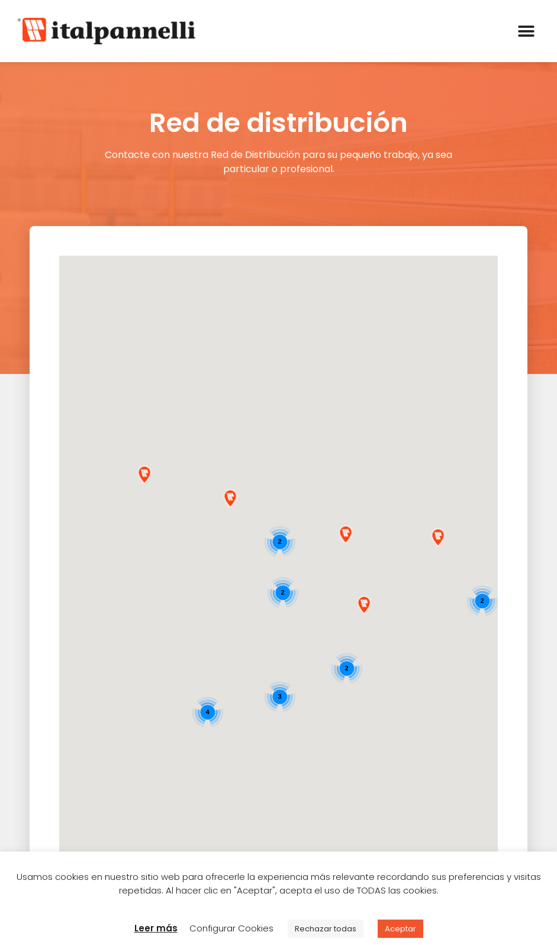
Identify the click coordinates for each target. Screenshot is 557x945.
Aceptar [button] (400, 928)
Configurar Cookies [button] (231, 928)
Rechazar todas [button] (325, 928)
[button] (526, 31)
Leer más (156, 928)
